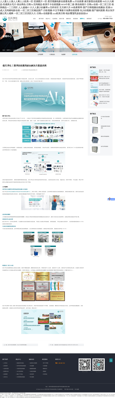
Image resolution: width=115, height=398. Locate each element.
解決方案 (61, 18)
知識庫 (63, 54)
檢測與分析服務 (33, 363)
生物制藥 (44, 365)
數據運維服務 (32, 368)
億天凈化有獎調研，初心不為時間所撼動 (17, 344)
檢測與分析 (5, 371)
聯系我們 (89, 18)
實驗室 (44, 371)
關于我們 (41, 18)
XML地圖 (77, 389)
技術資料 (31, 374)
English (110, 16)
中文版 (106, 16)
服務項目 (68, 18)
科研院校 (44, 374)
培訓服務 (31, 365)
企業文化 (5, 376)
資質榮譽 (5, 374)
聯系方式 (58, 359)
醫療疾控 (44, 368)
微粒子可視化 (19, 374)
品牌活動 (15, 50)
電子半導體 (45, 363)
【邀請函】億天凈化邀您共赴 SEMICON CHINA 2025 (66, 344)
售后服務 (31, 376)
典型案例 (75, 18)
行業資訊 (52, 54)
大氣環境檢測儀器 (20, 368)
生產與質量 (5, 368)
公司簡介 (5, 363)
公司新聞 (40, 54)
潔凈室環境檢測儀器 (21, 365)
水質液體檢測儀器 (20, 376)
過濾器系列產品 (20, 363)
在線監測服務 (32, 371)
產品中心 (48, 18)
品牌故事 (5, 365)
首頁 (34, 18)
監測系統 (55, 18)
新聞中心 (82, 18)
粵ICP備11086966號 (68, 389)
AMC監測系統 (19, 371)
